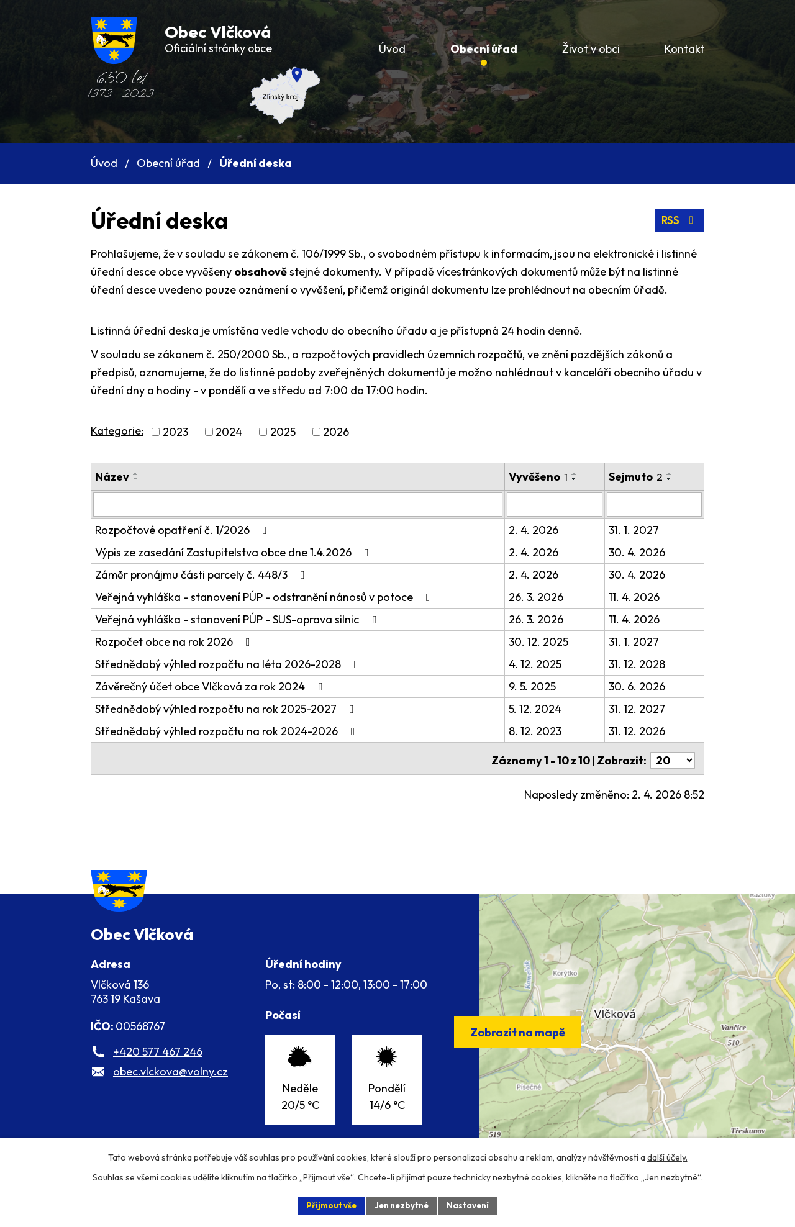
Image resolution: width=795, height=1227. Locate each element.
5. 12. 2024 (542, 708)
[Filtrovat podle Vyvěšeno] (561, 504)
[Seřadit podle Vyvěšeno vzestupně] (582, 473)
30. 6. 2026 (643, 686)
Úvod (104, 163)
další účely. (667, 1156)
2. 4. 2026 (541, 529)
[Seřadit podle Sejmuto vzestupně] (676, 473)
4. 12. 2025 (542, 663)
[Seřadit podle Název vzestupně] (136, 473)
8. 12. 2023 (542, 730)
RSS (678, 220)
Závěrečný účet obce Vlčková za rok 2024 (211, 686)
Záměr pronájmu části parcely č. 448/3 (202, 574)
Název (112, 476)
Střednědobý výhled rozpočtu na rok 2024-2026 (227, 730)
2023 (175, 432)
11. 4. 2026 (640, 596)
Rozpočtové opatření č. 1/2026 (183, 529)
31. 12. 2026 (643, 730)
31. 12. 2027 (643, 708)
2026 (336, 432)
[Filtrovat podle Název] (301, 504)
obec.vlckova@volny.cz (170, 1087)
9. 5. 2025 (539, 686)
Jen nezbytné (402, 1204)
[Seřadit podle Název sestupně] (136, 478)
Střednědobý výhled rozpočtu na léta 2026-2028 (229, 663)
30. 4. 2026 (643, 552)
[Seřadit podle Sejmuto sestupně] (676, 478)
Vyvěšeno (545, 476)
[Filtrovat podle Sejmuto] (657, 504)
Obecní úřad (168, 163)
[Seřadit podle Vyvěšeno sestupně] (582, 478)
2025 (283, 432)
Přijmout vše (327, 1204)
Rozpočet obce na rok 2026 (175, 641)
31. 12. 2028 (643, 663)
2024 (229, 432)
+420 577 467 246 (157, 1068)
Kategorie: (117, 430)
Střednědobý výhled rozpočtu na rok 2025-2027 (227, 708)
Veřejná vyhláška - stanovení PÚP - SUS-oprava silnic (238, 619)
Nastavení (472, 1204)
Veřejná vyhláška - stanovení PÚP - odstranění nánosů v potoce (265, 596)
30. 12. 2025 (546, 641)
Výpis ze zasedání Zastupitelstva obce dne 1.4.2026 (234, 552)
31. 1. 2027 (640, 529)
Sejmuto (642, 476)
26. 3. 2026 (543, 596)
